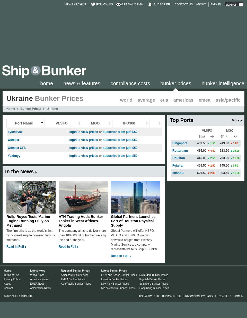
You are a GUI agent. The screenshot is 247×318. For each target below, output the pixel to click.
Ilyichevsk (15, 132)
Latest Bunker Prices (114, 270)
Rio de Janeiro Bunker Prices (118, 288)
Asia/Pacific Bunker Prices (76, 283)
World (126, 100)
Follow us (104, 4)
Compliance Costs (130, 83)
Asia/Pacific (228, 100)
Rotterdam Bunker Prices (153, 275)
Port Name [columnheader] (24, 123)
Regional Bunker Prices (75, 270)
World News (37, 275)
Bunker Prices (175, 83)
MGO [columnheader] (95, 123)
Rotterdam (180, 150)
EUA (164, 100)
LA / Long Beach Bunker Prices (119, 275)
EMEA (204, 100)
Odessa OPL (17, 148)
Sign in (215, 4)
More (235, 120)
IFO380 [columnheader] (129, 123)
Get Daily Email (133, 4)
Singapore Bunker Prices (153, 283)
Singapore (180, 143)
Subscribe (162, 4)
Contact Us (184, 4)
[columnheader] (155, 123)
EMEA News (37, 283)
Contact (8, 288)
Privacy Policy (12, 279)
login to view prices (83, 132)
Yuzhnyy (14, 156)
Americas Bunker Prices (75, 275)
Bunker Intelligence (222, 83)
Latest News (37, 270)
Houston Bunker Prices (114, 279)
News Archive (75, 4)
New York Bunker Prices (115, 283)
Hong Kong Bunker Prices (154, 288)
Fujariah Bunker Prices (152, 279)
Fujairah (178, 165)
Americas (183, 100)
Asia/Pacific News (40, 288)
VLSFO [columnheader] (62, 123)
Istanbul (178, 173)
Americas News (39, 279)
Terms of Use (11, 275)
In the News (19, 171)
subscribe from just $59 (120, 132)
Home (46, 83)
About (201, 4)
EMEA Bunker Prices (73, 279)
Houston (178, 158)
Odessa (13, 140)
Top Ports (181, 120)
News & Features (81, 83)
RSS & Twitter (149, 296)
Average (146, 100)
